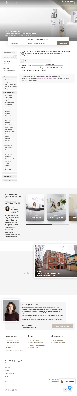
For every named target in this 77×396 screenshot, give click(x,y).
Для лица (6, 63)
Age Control (8, 97)
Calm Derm (8, 120)
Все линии (8, 95)
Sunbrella (8, 161)
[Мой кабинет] (74, 2)
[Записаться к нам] (65, 2)
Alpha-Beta (8, 104)
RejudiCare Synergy (10, 86)
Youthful (7, 165)
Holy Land (20, 35)
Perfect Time (9, 152)
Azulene (7, 111)
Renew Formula (9, 159)
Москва (13, 52)
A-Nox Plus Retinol (10, 109)
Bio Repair (8, 116)
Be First (7, 113)
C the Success (9, 118)
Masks (7, 143)
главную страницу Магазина (47, 78)
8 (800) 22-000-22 (12, 204)
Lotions (7, 140)
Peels (6, 149)
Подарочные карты (9, 70)
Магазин (13, 35)
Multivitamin (8, 145)
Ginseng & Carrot (10, 131)
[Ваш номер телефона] (43, 43)
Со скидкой (7, 73)
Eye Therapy (8, 129)
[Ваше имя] (19, 43)
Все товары (7, 61)
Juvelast (7, 134)
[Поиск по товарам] (30, 67)
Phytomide (8, 154)
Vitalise (7, 163)
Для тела (6, 68)
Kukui (7, 136)
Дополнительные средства (10, 168)
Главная (7, 35)
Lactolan (7, 138)
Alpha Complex (9, 102)
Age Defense (9, 100)
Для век (6, 66)
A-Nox (7, 106)
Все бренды (8, 80)
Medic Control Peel (10, 84)
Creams (7, 122)
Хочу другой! (9, 89)
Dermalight (8, 125)
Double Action (9, 127)
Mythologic (8, 147)
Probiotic (7, 156)
